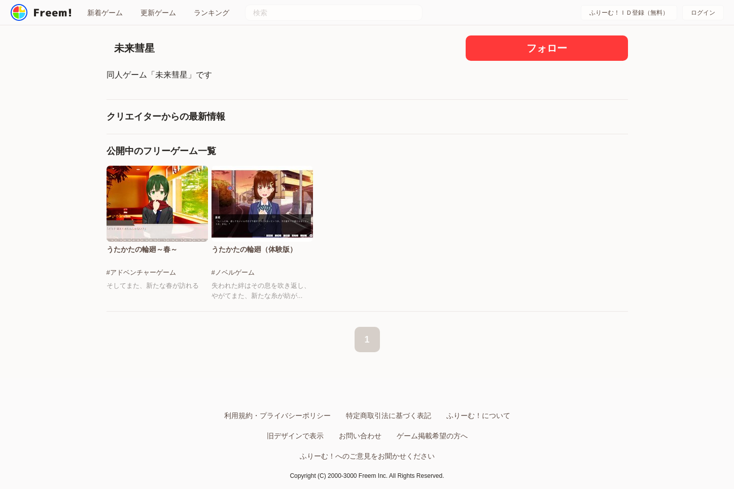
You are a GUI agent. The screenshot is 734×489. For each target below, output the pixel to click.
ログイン (703, 12)
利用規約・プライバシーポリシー (277, 415)
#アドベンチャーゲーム (141, 272)
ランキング (211, 13)
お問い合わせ (360, 436)
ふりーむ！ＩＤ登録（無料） (629, 12)
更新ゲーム (158, 13)
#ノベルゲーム (233, 272)
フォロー (547, 48)
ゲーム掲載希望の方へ (432, 436)
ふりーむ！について (478, 415)
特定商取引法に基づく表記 (388, 415)
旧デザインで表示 (295, 436)
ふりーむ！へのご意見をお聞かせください (367, 456)
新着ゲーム (105, 13)
